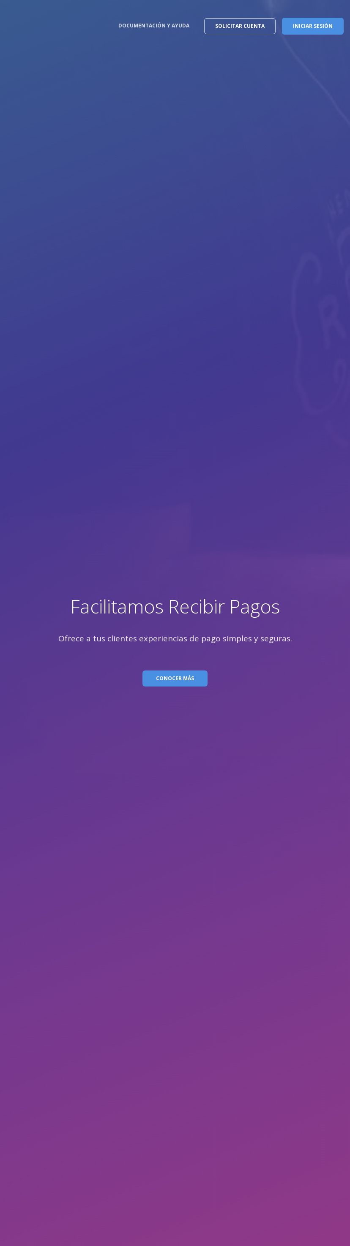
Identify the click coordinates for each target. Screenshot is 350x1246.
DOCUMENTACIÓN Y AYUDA (153, 25)
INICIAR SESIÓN (313, 26)
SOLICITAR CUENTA (240, 26)
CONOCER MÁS (175, 678)
